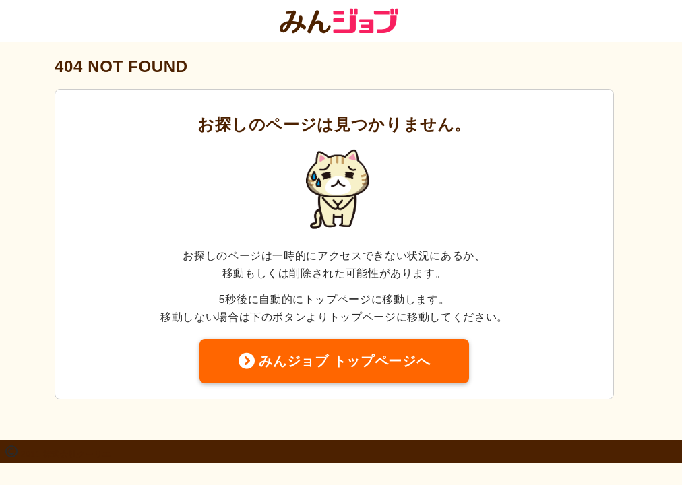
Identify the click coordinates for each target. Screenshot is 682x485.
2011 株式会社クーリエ (66, 454)
